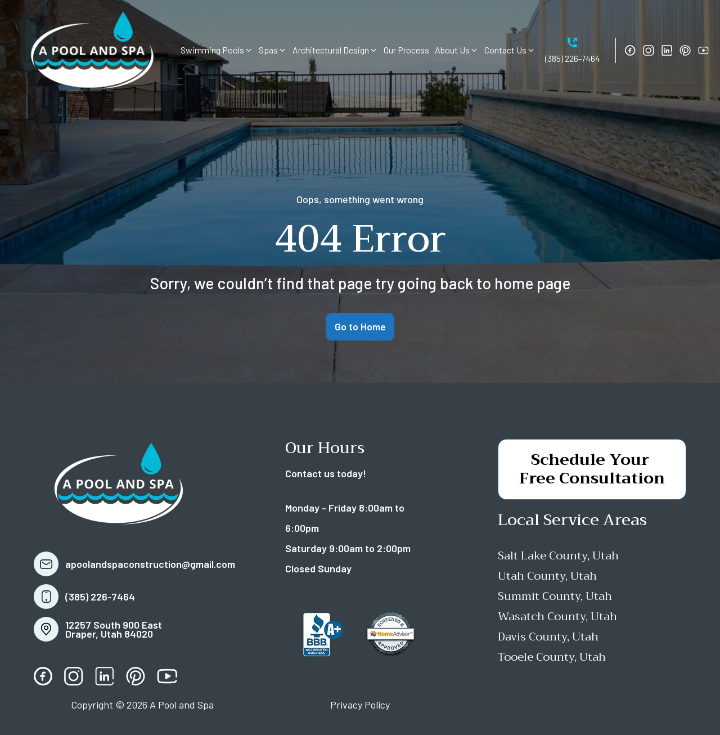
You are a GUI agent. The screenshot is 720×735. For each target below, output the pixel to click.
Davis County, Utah (548, 637)
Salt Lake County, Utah (558, 556)
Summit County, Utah (555, 596)
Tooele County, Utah (552, 657)
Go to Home (360, 326)
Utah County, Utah (547, 576)
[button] (217, 50)
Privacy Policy (360, 704)
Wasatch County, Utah (557, 616)
